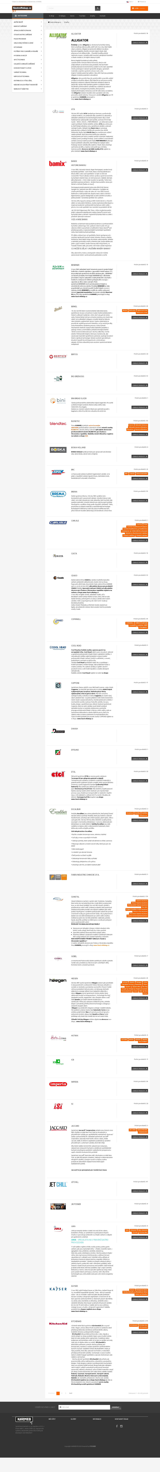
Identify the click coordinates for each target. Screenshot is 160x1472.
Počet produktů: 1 (141, 398)
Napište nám (75, 1426)
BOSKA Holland (78, 448)
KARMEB (98, 1387)
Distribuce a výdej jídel (23, 80)
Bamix (74, 161)
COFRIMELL (76, 620)
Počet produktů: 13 (141, 264)
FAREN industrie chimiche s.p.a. (85, 876)
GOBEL (74, 958)
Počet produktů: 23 (141, 470)
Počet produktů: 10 (141, 554)
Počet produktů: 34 (141, 620)
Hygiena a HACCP (20, 55)
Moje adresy (53, 1433)
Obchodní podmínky (99, 1426)
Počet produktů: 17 (141, 684)
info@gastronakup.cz (130, 1439)
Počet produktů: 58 (141, 1084)
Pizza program (20, 39)
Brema (74, 492)
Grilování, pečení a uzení (23, 43)
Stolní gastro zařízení (23, 34)
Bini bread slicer (79, 398)
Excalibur (75, 811)
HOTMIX (74, 1037)
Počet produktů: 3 (141, 876)
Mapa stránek (75, 1429)
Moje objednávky (54, 1426)
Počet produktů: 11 (141, 1061)
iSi (72, 1106)
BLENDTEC (75, 421)
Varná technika (20, 72)
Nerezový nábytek (21, 89)
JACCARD (75, 1128)
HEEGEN (74, 980)
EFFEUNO (75, 751)
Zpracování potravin (22, 30)
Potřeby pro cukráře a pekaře (26, 51)
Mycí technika (19, 59)
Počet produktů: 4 (141, 1037)
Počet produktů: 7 (141, 958)
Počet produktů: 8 (141, 161)
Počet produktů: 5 (141, 109)
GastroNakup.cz (54, 22)
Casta (74, 554)
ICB (72, 1062)
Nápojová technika (21, 76)
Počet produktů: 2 (141, 810)
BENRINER (75, 265)
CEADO (74, 577)
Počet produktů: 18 (141, 33)
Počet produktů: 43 (141, 421)
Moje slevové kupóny (56, 1439)
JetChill (75, 1185)
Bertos (74, 354)
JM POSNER (76, 1207)
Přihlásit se (142, 2)
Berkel (74, 306)
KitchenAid (18, 47)
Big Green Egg (77, 376)
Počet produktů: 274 (140, 1324)
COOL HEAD (76, 647)
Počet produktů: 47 (140, 1184)
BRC (73, 470)
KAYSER (74, 1289)
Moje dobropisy (54, 1429)
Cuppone (75, 684)
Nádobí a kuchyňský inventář (25, 85)
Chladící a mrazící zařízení (24, 64)
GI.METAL (75, 898)
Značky (73, 1433)
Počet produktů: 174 (140, 898)
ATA (73, 109)
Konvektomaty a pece (22, 68)
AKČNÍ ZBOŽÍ (18, 22)
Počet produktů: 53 (141, 376)
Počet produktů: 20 (141, 306)
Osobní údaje (53, 1436)
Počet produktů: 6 (141, 448)
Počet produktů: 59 (141, 492)
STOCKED (93, 1461)
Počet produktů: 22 (141, 354)
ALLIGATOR (76, 34)
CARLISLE (75, 521)
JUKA (73, 1229)
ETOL (73, 773)
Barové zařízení (20, 26)
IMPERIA (74, 1084)
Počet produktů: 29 (141, 980)
